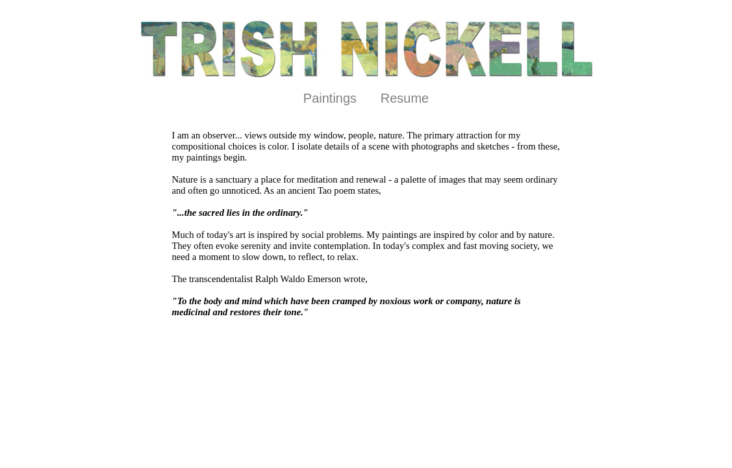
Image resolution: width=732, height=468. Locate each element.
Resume (405, 98)
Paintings (330, 98)
